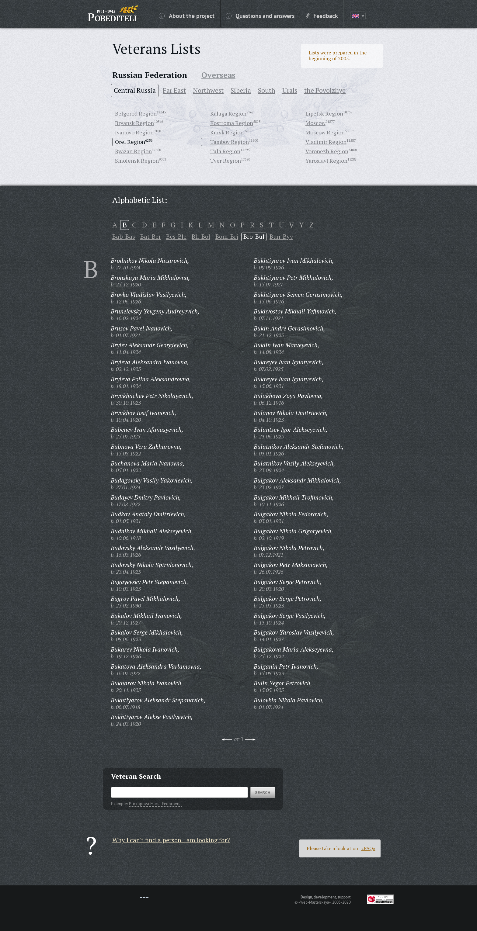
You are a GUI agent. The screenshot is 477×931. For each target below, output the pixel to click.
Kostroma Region (231, 122)
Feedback (322, 15)
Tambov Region (229, 141)
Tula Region (225, 151)
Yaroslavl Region (326, 160)
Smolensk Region (137, 160)
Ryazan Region (133, 151)
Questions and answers (260, 15)
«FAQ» (368, 848)
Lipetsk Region (324, 113)
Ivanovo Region (134, 132)
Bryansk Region (134, 122)
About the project (186, 15)
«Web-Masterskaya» (314, 902)
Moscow (315, 122)
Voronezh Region (326, 151)
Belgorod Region (136, 113)
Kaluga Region (228, 113)
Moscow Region (325, 132)
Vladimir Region (325, 141)
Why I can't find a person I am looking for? (171, 840)
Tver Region (225, 160)
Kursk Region (227, 132)
